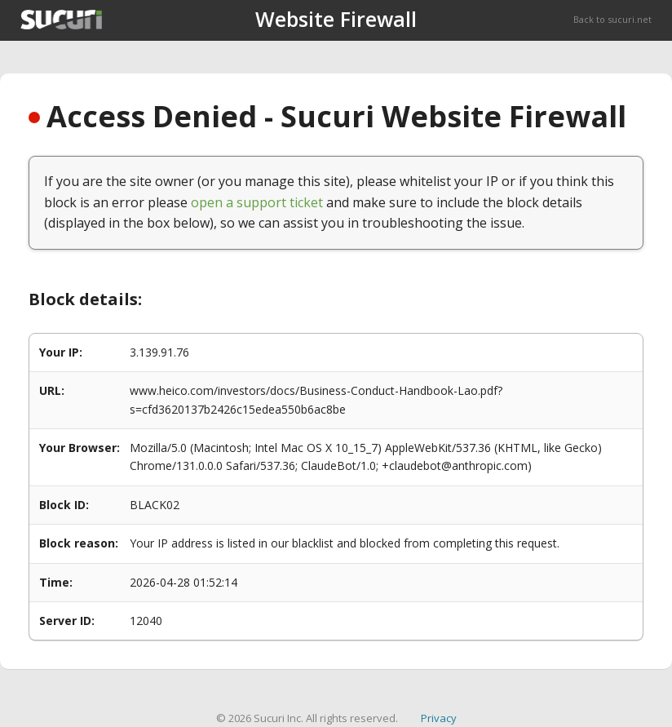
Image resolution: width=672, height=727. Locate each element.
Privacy (439, 718)
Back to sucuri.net (612, 19)
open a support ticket (257, 202)
